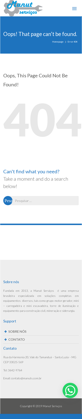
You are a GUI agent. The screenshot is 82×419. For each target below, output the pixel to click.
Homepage (58, 41)
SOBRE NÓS (17, 331)
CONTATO (16, 339)
